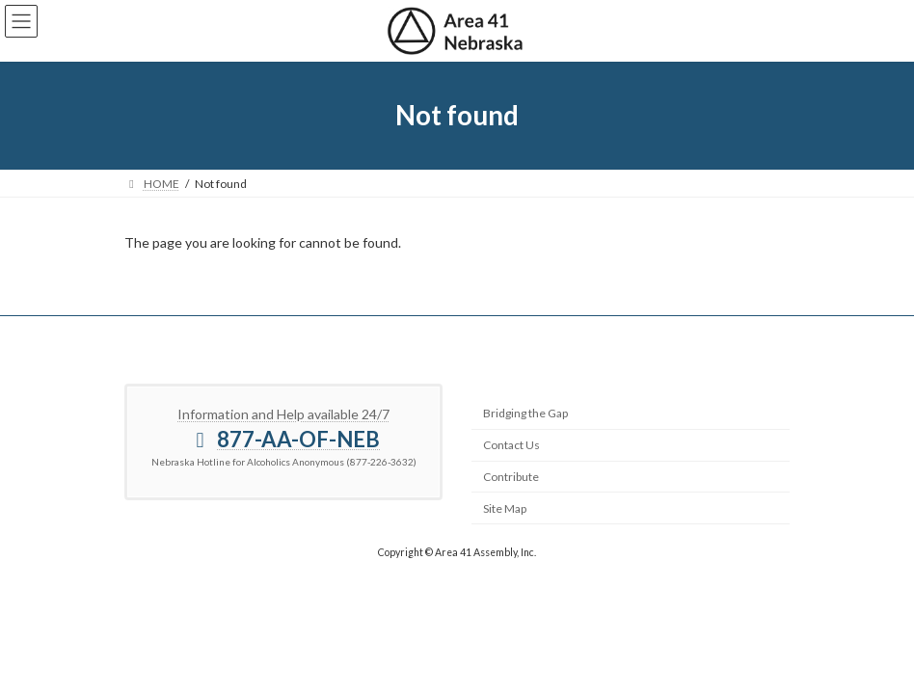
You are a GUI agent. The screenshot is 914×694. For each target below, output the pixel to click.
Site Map (504, 508)
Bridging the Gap (525, 413)
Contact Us (511, 445)
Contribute (511, 476)
